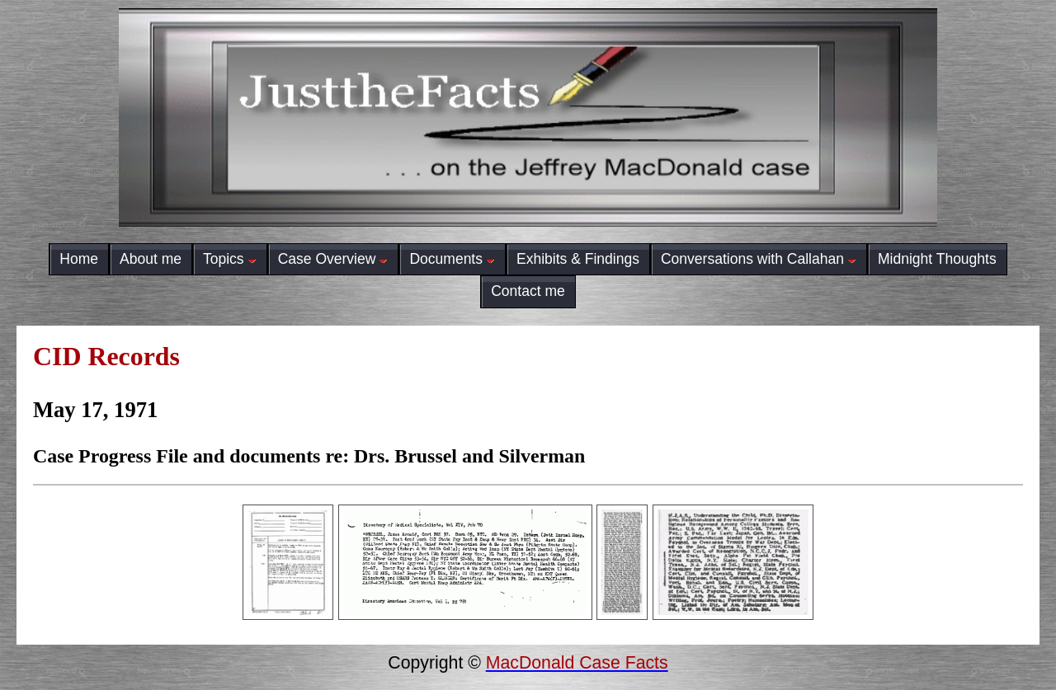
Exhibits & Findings (577, 259)
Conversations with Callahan (758, 259)
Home (78, 259)
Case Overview (333, 259)
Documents (452, 259)
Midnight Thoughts (937, 259)
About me (151, 259)
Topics (230, 259)
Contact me (528, 291)
